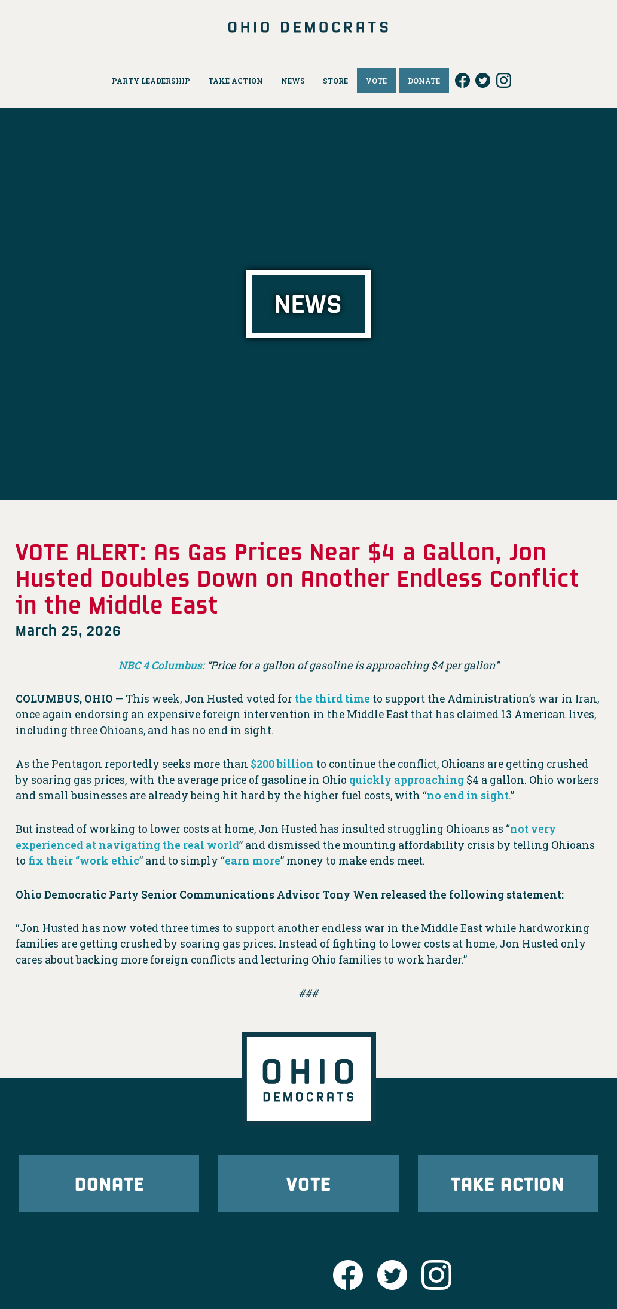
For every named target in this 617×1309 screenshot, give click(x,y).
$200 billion (282, 764)
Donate (109, 1183)
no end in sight (468, 795)
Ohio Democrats (308, 27)
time (357, 699)
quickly (370, 780)
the (304, 699)
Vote (308, 1183)
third (329, 699)
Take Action (507, 1183)
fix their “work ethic (83, 860)
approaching (429, 780)
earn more (252, 860)
